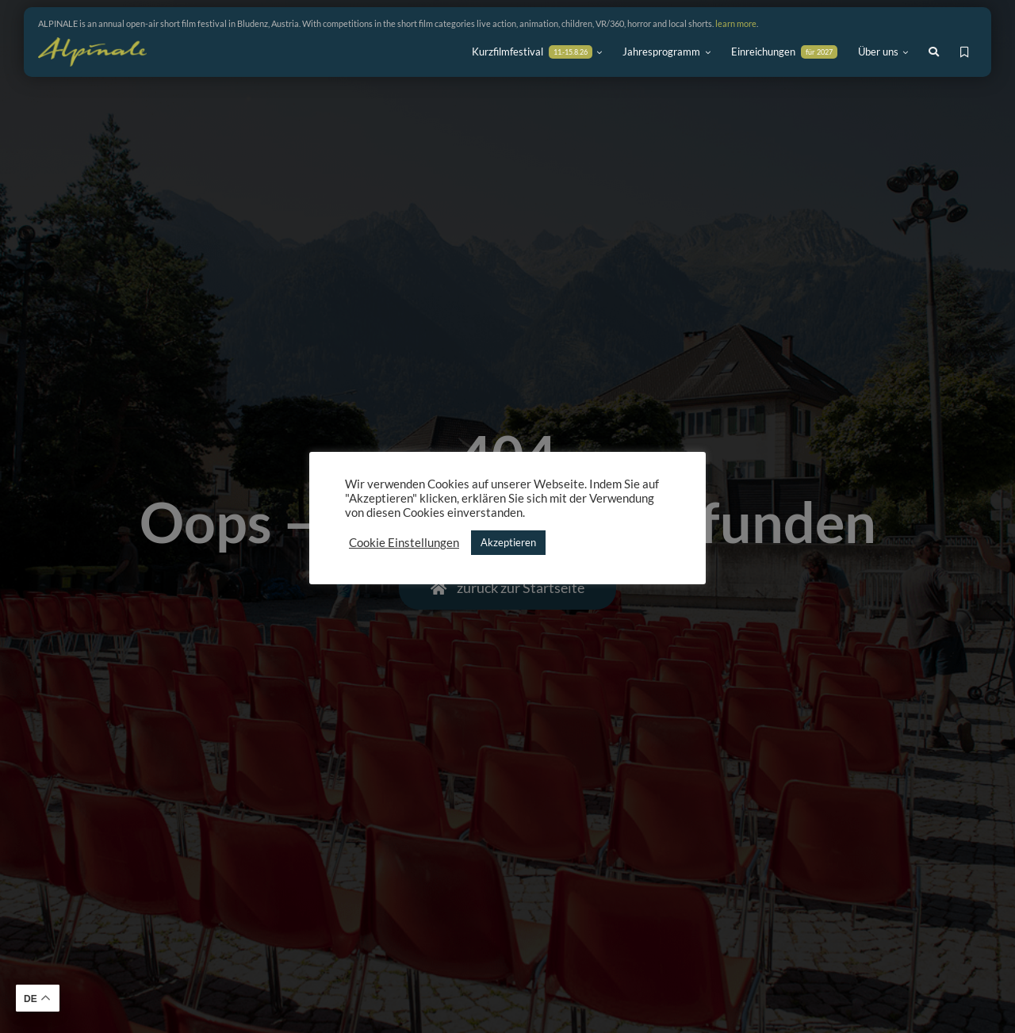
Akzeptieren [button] (508, 542)
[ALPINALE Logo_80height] (92, 44)
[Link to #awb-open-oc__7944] (934, 52)
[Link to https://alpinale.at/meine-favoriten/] (964, 52)
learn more (735, 23)
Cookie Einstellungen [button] (404, 542)
